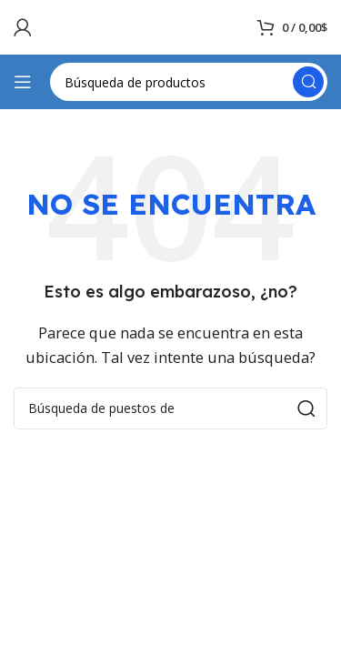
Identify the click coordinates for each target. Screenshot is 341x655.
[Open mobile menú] (23, 82)
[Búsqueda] (188, 82)
